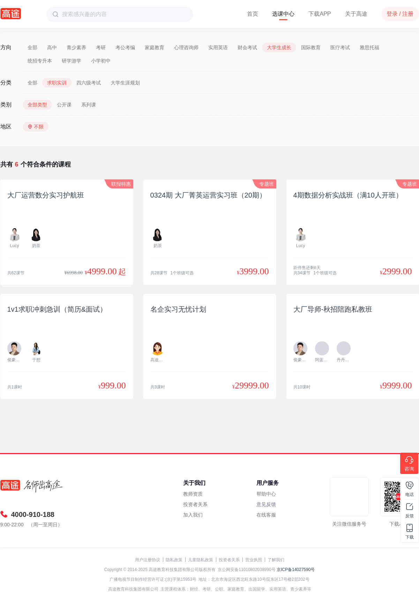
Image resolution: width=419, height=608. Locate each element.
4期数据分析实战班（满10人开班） (348, 195)
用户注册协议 (147, 559)
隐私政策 (174, 559)
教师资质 (193, 494)
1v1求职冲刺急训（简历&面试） (57, 309)
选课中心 (283, 14)
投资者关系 (195, 504)
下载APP (319, 14)
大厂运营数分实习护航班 (45, 195)
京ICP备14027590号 (296, 569)
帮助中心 (266, 494)
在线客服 (266, 515)
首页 (252, 14)
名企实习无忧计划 (178, 309)
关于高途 (356, 14)
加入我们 (193, 515)
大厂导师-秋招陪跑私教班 (333, 309)
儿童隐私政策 (200, 559)
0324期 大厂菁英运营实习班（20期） (208, 195)
